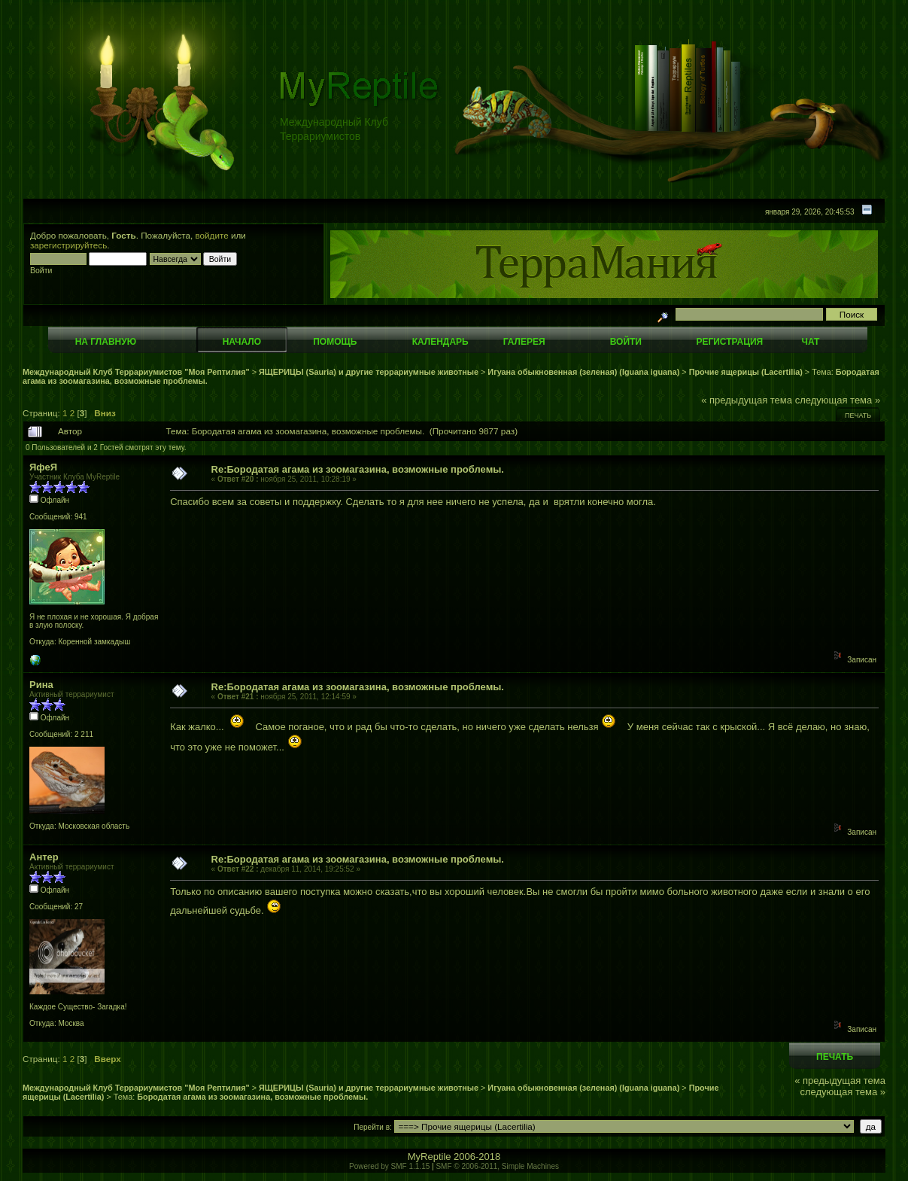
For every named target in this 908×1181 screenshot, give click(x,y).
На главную (105, 341)
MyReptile (429, 1156)
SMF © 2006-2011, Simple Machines (497, 1166)
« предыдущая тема (746, 400)
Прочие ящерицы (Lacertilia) (746, 371)
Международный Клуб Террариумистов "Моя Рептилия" (136, 371)
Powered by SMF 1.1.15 (389, 1166)
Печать (858, 415)
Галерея (524, 341)
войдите (212, 235)
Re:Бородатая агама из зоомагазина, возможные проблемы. (357, 469)
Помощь (335, 341)
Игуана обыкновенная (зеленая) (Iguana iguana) (583, 371)
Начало (242, 341)
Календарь (440, 341)
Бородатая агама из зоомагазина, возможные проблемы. (252, 1096)
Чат (810, 341)
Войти (626, 341)
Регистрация (729, 341)
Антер (44, 857)
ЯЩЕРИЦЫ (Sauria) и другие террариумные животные (368, 371)
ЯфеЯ (43, 467)
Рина (41, 684)
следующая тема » (838, 400)
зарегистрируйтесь (68, 245)
